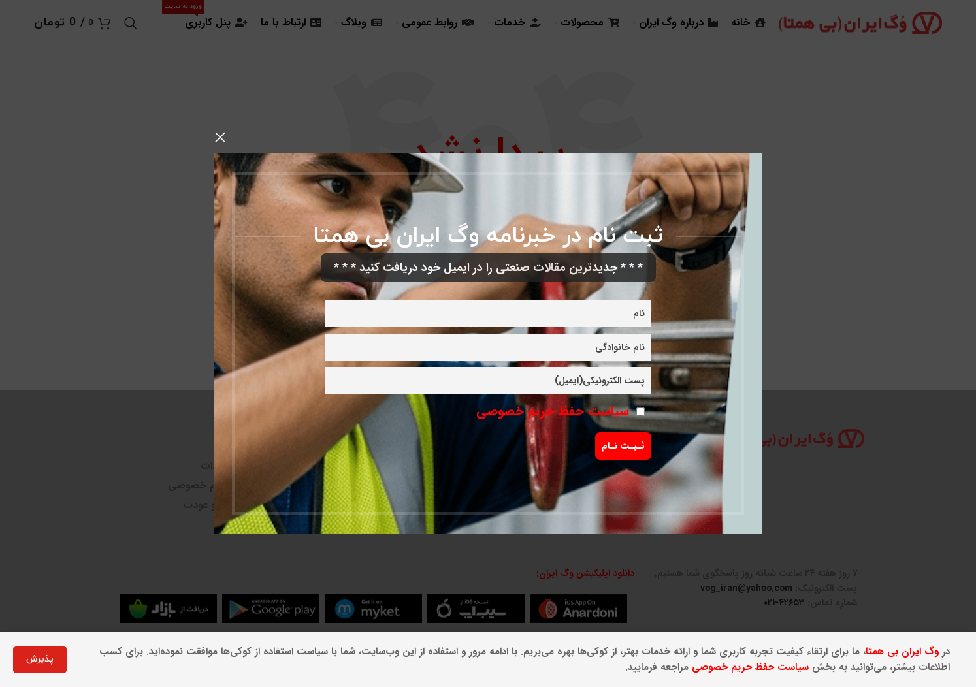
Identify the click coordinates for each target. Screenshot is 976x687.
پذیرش (40, 659)
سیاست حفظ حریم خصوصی (552, 411)
